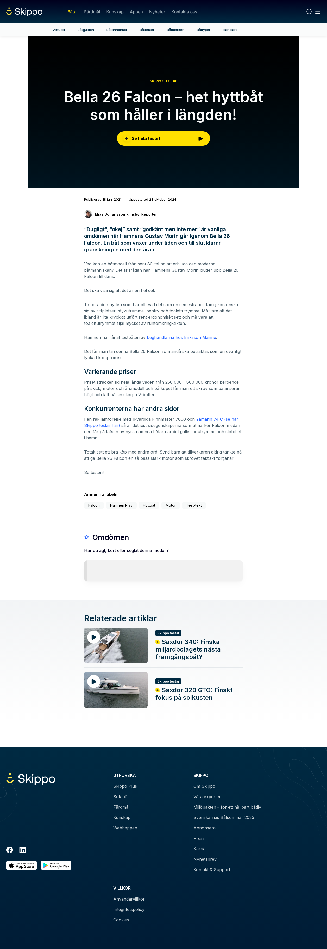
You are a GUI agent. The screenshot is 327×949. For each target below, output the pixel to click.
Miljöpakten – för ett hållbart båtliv (227, 807)
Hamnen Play (121, 505)
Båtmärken (175, 30)
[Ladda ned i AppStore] (21, 865)
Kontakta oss (184, 11)
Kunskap (115, 11)
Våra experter (207, 796)
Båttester (147, 30)
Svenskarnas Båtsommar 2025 (223, 817)
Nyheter (157, 11)
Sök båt (121, 796)
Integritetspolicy (128, 909)
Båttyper (203, 30)
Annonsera (204, 827)
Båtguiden (86, 30)
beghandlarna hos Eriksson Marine (181, 337)
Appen (136, 11)
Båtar (72, 11)
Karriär (200, 848)
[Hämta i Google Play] (56, 865)
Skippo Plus (125, 786)
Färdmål (92, 11)
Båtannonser (116, 30)
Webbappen (125, 827)
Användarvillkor (129, 899)
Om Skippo (204, 786)
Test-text (194, 505)
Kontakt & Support (211, 869)
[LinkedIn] (22, 851)
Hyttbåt (149, 505)
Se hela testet (163, 138)
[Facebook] (9, 851)
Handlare (230, 30)
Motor (171, 505)
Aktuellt (59, 30)
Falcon (94, 505)
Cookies (121, 919)
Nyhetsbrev (205, 859)
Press (199, 838)
